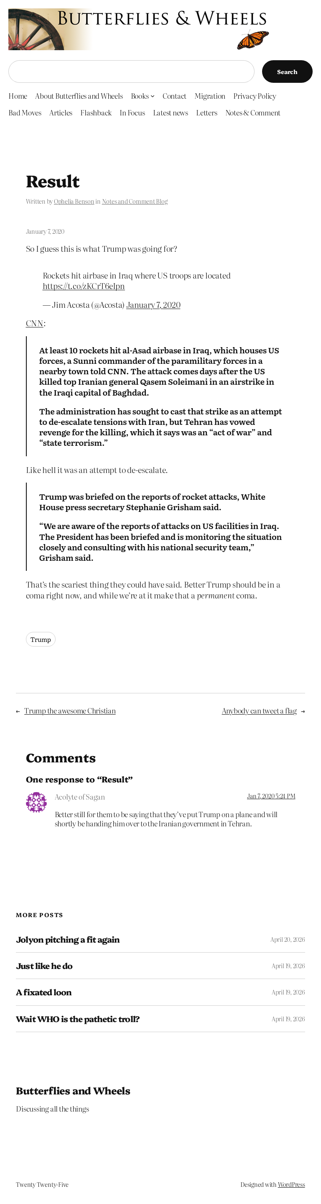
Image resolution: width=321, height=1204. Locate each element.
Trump (41, 639)
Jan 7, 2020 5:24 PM (271, 796)
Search (287, 71)
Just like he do (44, 965)
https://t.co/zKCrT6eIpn (84, 285)
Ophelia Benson (74, 201)
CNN (34, 323)
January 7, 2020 (153, 304)
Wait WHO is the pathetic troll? (77, 1018)
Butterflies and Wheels (73, 1090)
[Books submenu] (152, 95)
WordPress (291, 1184)
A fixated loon (43, 992)
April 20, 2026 (287, 939)
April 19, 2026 (288, 965)
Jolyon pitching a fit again (68, 939)
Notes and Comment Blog (135, 201)
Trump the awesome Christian (70, 710)
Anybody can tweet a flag (259, 710)
